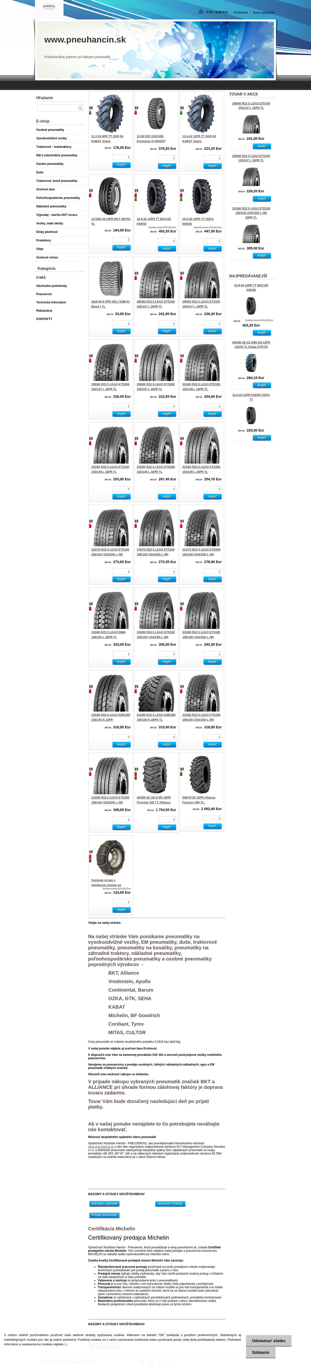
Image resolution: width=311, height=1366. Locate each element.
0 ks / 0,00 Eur (217, 12)
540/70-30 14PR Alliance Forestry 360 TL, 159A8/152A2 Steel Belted (200, 802)
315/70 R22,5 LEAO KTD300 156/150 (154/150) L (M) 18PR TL (201, 554)
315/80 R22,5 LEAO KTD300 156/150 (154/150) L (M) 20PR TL (201, 719)
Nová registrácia (263, 12)
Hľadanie (44, 98)
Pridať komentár (104, 1215)
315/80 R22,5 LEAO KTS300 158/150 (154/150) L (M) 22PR (110, 802)
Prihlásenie (240, 12)
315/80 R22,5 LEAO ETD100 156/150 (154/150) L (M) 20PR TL (251, 213)
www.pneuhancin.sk (101, 1146)
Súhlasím (260, 1352)
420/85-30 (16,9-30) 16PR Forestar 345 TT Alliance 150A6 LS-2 (154, 802)
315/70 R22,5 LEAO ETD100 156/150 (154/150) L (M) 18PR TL (110, 554)
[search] (80, 108)
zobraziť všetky (170, 1203)
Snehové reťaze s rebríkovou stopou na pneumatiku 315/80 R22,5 (108, 885)
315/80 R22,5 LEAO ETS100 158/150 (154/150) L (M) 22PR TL (201, 637)
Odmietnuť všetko (268, 1341)
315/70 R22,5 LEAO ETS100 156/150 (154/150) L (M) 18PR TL (155, 554)
